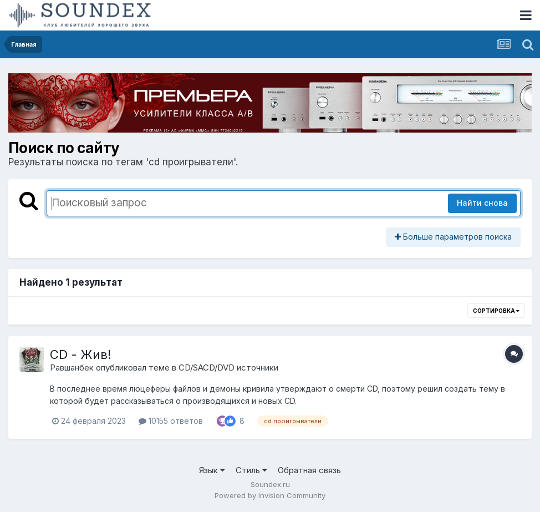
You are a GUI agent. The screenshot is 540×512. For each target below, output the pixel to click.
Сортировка (496, 310)
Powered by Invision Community (270, 495)
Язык (212, 470)
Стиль (251, 470)
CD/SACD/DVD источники (228, 367)
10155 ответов (171, 420)
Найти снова (482, 202)
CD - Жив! (80, 354)
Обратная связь (309, 470)
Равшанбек (72, 367)
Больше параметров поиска (453, 236)
